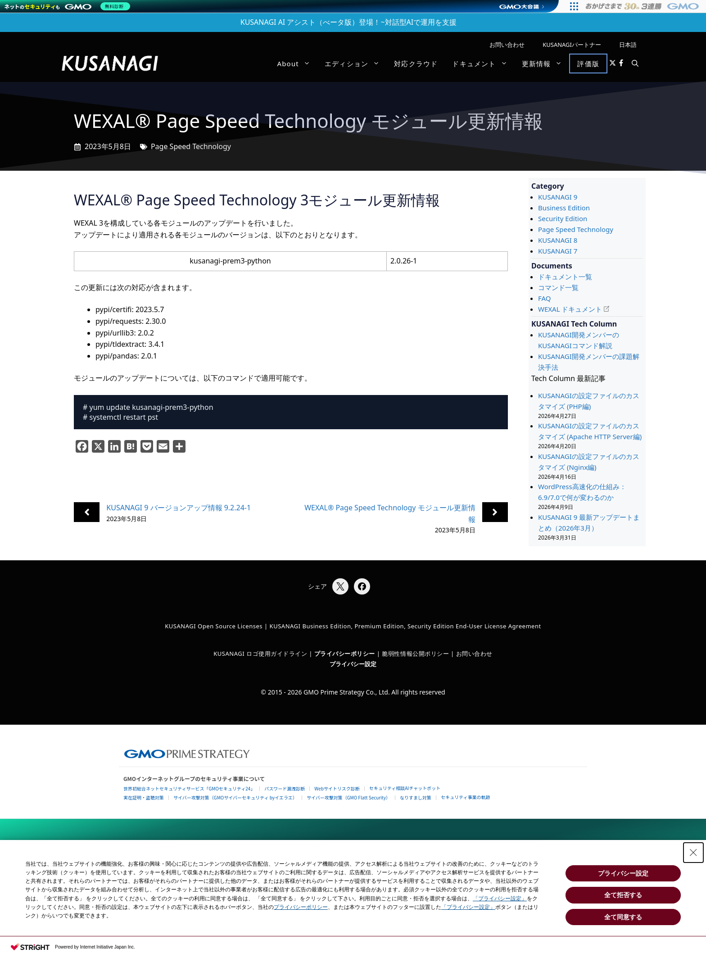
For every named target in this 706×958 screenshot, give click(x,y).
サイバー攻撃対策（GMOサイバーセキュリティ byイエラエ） (235, 797)
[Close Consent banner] (693, 853)
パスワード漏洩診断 (284, 788)
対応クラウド (416, 63)
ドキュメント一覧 (565, 276)
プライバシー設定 (353, 664)
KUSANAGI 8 (557, 240)
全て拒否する (623, 895)
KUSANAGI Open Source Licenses (213, 626)
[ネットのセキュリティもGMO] (69, 6)
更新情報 (546, 63)
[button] (635, 63)
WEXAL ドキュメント (570, 308)
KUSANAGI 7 (557, 250)
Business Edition (564, 207)
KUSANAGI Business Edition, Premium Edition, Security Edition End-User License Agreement (405, 626)
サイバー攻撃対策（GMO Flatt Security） (348, 797)
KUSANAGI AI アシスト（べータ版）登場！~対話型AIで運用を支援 (348, 22)
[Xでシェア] (340, 586)
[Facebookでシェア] (362, 586)
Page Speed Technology (191, 146)
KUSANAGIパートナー (572, 45)
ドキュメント (483, 63)
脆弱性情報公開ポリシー (415, 653)
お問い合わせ (507, 45)
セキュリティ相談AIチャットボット (404, 788)
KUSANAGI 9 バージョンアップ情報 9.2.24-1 (178, 508)
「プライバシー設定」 (500, 898)
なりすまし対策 (415, 797)
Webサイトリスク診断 (337, 788)
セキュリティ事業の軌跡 (465, 797)
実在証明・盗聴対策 (143, 797)
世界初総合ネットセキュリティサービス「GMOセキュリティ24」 (189, 788)
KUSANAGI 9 (557, 196)
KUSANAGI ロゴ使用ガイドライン (260, 653)
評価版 (588, 63)
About (297, 63)
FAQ (544, 298)
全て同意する (623, 917)
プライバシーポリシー (301, 907)
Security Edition (562, 218)
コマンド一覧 (558, 287)
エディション (356, 63)
